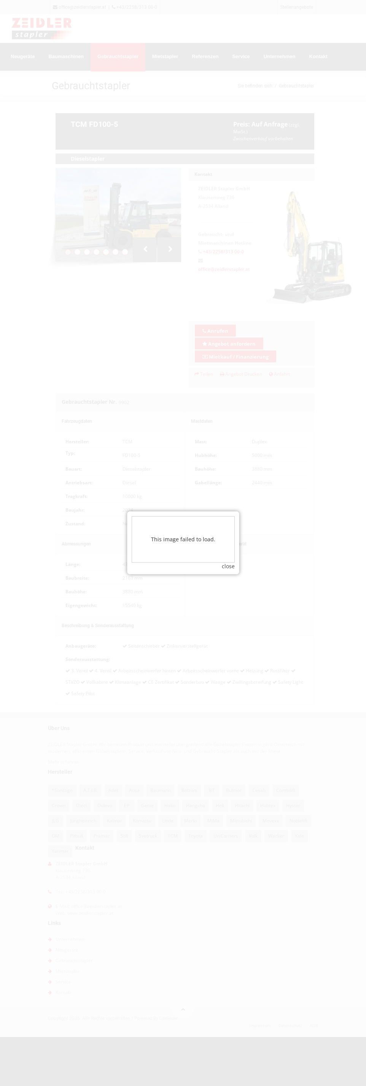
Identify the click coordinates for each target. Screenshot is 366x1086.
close (227, 558)
